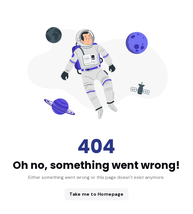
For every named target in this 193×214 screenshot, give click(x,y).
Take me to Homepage (96, 194)
